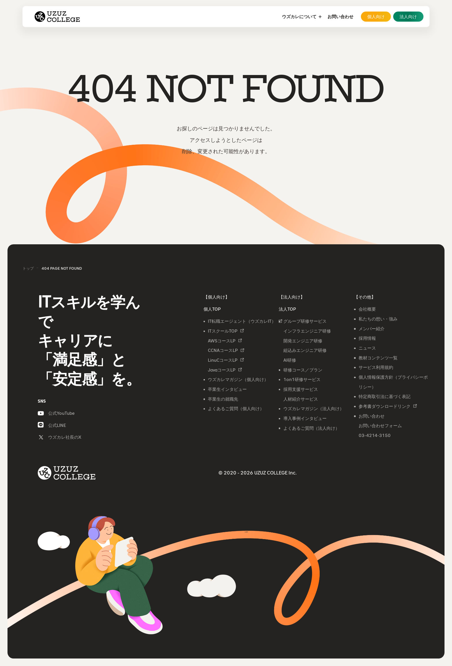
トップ (28, 268)
